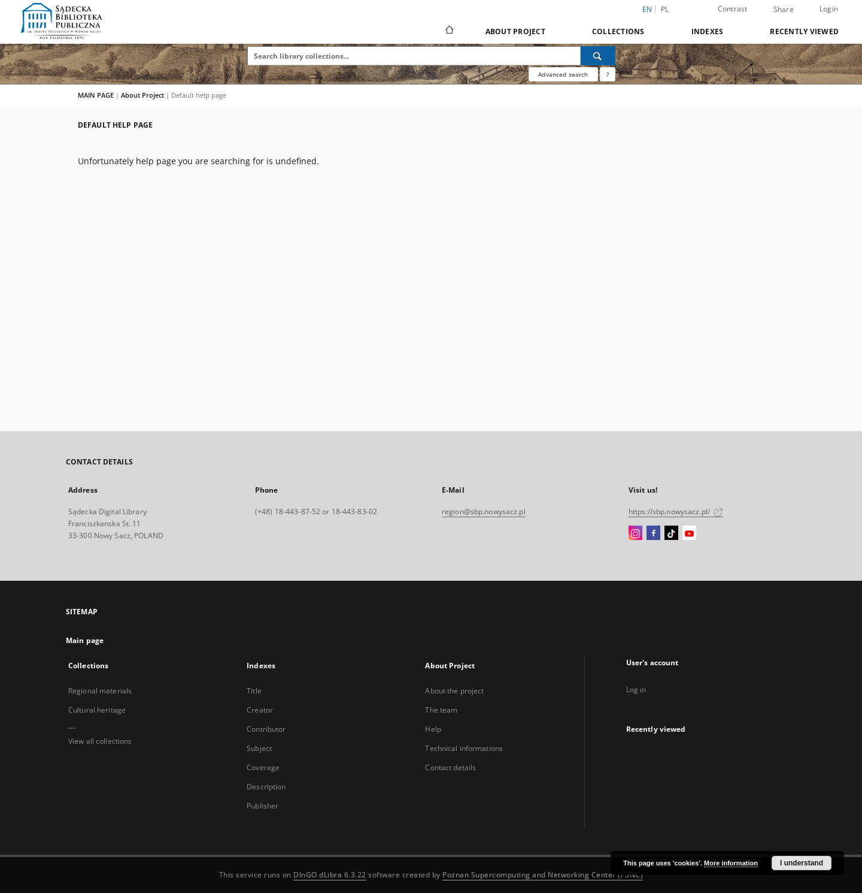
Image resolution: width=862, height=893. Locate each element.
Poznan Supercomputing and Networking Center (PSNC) (542, 875)
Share (783, 9)
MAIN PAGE (96, 94)
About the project (454, 691)
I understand (801, 863)
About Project (515, 31)
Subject (259, 748)
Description (266, 787)
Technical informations (464, 748)
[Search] (598, 55)
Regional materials (100, 691)
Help (433, 729)
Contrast (733, 9)
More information (731, 863)
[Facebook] (653, 533)
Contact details (450, 767)
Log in (636, 689)
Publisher (262, 806)
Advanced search (563, 74)
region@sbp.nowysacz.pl (484, 511)
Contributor (266, 729)
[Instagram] (635, 533)
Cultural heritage (97, 710)
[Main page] (448, 31)
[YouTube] (689, 533)
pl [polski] (665, 9)
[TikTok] (671, 533)
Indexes (707, 31)
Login (828, 9)
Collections (618, 31)
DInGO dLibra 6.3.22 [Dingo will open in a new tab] (329, 875)
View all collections (100, 741)
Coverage (263, 767)
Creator (260, 710)
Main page (85, 640)
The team (441, 710)
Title (254, 691)
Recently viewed (804, 31)
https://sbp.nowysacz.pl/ (676, 511)
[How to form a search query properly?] (607, 74)
